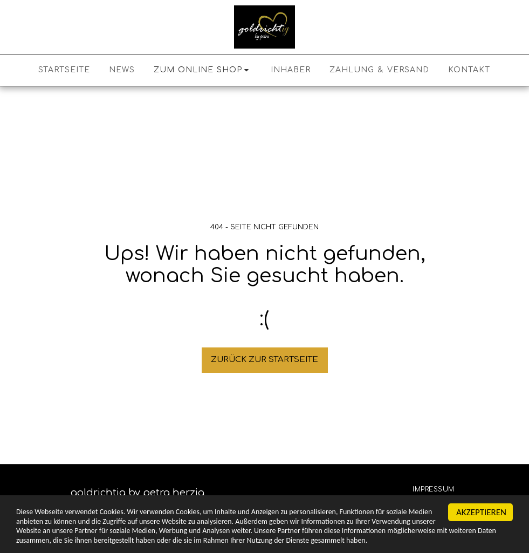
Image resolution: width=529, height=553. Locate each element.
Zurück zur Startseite (264, 359)
